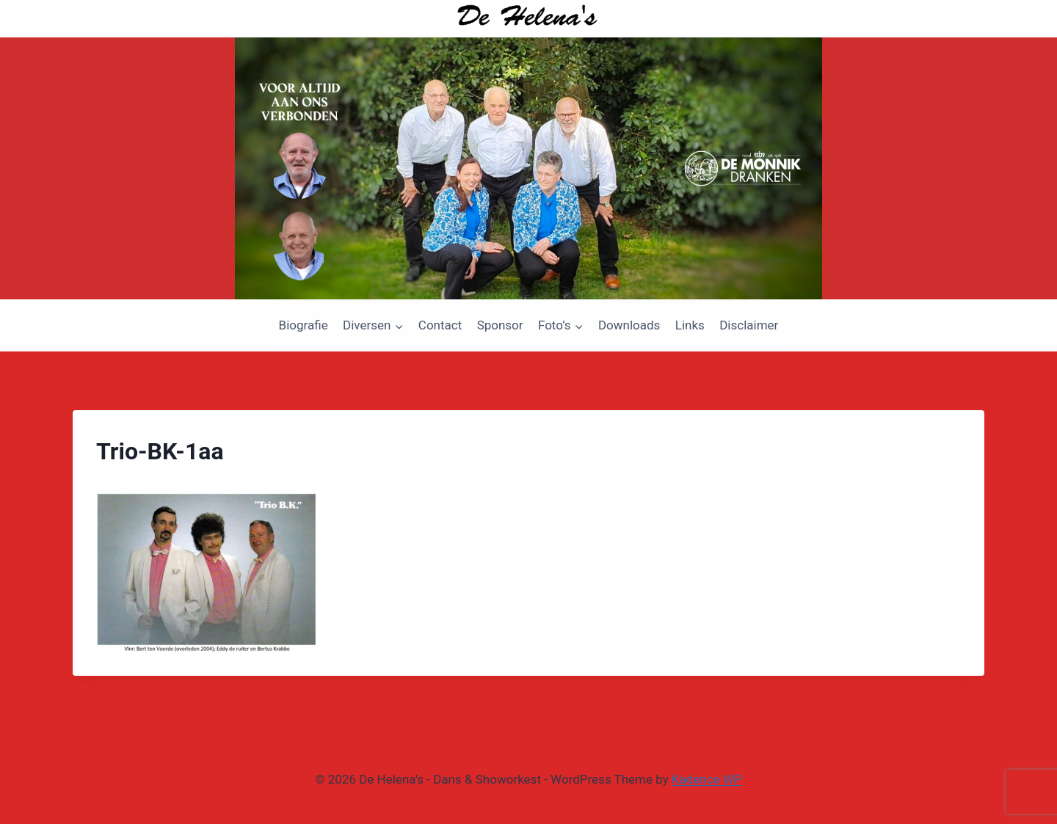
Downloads (629, 325)
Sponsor (500, 325)
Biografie (303, 325)
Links (690, 325)
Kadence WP (707, 779)
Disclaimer (748, 325)
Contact (440, 325)
